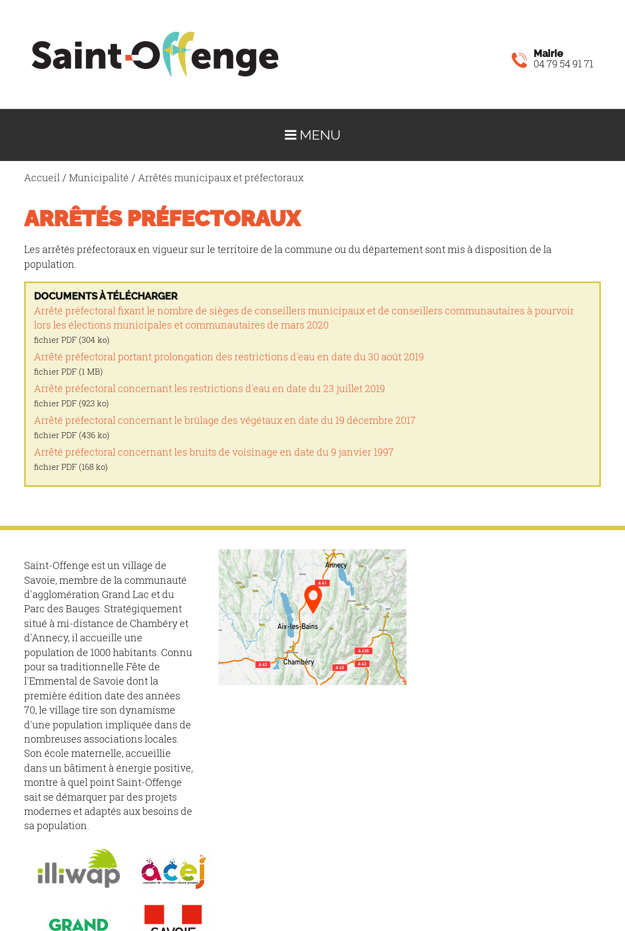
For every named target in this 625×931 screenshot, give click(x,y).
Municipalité (99, 177)
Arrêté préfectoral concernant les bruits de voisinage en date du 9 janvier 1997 (214, 452)
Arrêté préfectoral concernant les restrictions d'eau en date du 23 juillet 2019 (209, 388)
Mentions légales (178, 864)
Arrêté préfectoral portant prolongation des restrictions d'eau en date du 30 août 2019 (229, 356)
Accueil (42, 177)
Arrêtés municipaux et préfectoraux (220, 177)
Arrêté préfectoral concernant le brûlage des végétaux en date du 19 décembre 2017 (225, 420)
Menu (313, 135)
